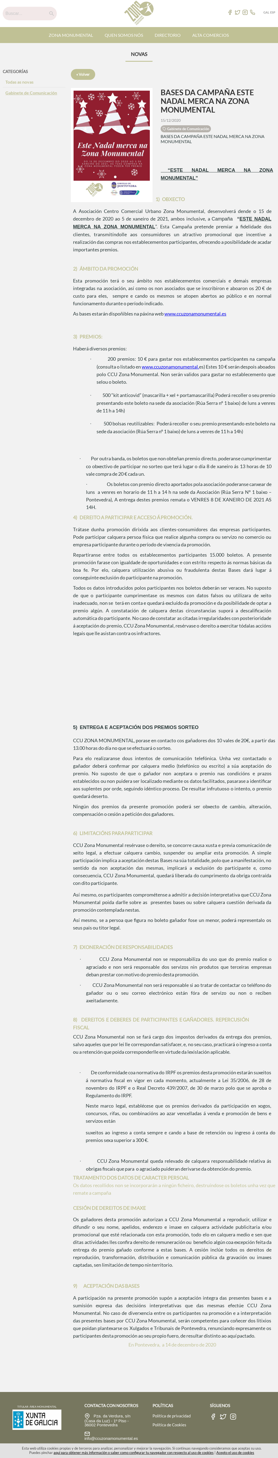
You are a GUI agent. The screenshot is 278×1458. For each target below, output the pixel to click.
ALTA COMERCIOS (210, 35)
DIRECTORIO (168, 35)
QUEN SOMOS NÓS (124, 35)
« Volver (83, 74)
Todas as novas (19, 81)
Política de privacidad (172, 1415)
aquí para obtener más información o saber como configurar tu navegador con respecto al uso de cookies (134, 1452)
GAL (266, 12)
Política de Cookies (169, 1424)
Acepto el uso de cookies (235, 1452)
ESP (272, 12)
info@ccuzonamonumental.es (111, 1438)
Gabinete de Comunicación (31, 92)
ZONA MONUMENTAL (71, 35)
